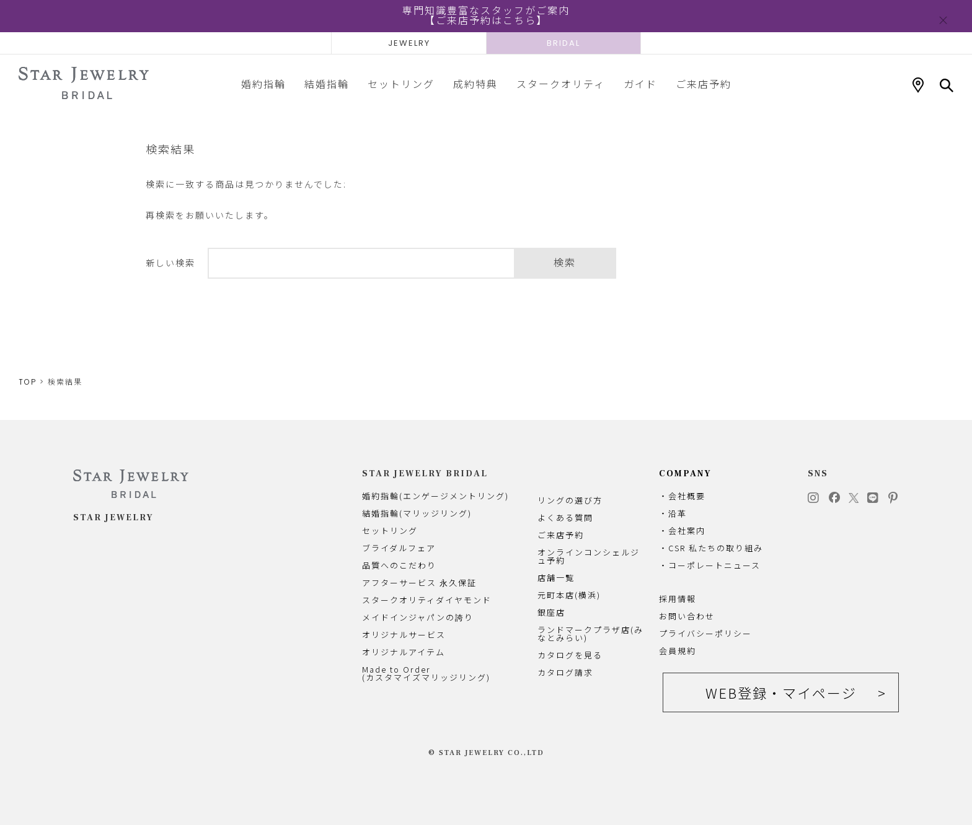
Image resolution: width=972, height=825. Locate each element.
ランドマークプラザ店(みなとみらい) (590, 634)
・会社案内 (682, 530)
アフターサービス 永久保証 (419, 582)
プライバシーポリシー (705, 633)
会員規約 (677, 651)
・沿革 (673, 513)
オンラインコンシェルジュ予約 (588, 556)
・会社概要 (682, 496)
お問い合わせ (687, 616)
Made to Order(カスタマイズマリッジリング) (426, 673)
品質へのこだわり (399, 565)
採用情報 (677, 599)
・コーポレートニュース (710, 565)
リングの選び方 (570, 500)
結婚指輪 (326, 83)
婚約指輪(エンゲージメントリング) (435, 496)
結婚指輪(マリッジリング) (417, 513)
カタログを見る (570, 655)
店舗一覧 (556, 577)
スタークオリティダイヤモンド (427, 600)
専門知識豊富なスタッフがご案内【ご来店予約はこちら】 (486, 16)
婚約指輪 (263, 83)
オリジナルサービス (404, 634)
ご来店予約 (703, 83)
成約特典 (475, 83)
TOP (28, 382)
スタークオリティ (560, 83)
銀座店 (551, 612)
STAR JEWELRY (113, 517)
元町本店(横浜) (569, 595)
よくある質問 (565, 517)
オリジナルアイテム (403, 652)
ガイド (640, 83)
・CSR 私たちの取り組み (711, 548)
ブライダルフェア (399, 548)
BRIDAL (563, 43)
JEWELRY (409, 43)
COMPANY (685, 473)
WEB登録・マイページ (781, 692)
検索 (565, 263)
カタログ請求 (565, 672)
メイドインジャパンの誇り (418, 617)
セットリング (401, 83)
